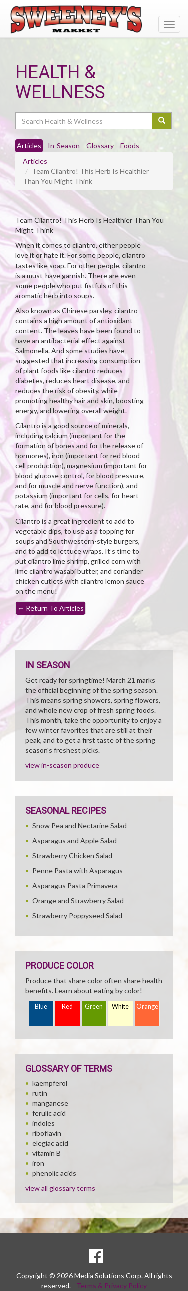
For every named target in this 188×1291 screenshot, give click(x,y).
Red (67, 1006)
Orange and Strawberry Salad (78, 900)
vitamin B (46, 1153)
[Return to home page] (94, 19)
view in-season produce (62, 765)
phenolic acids (54, 1173)
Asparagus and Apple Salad (74, 840)
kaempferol (49, 1083)
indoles (43, 1123)
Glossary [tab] (100, 145)
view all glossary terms (60, 1188)
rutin (39, 1093)
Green (94, 1006)
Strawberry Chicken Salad (72, 855)
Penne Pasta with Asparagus (77, 870)
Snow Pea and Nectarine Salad (79, 825)
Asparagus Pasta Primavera (75, 885)
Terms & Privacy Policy (111, 1285)
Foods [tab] (129, 145)
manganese (50, 1103)
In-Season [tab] (64, 145)
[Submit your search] (162, 120)
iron (38, 1163)
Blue (41, 1006)
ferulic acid (49, 1113)
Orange (147, 1006)
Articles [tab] (29, 145)
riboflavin (46, 1133)
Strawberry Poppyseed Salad (77, 915)
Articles (35, 161)
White (120, 1006)
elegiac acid (50, 1143)
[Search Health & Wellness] (84, 120)
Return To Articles (50, 608)
